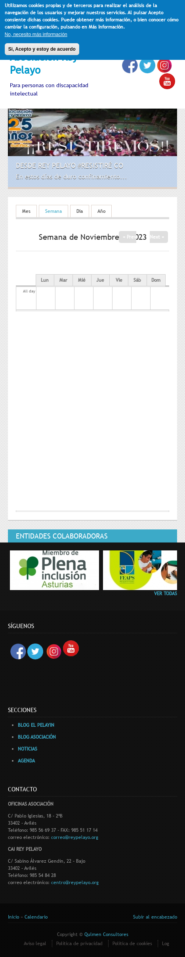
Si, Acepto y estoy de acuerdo (42, 47)
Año (101, 211)
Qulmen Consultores (106, 934)
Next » (157, 237)
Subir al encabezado (155, 917)
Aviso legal (35, 943)
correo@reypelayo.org (74, 837)
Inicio (13, 917)
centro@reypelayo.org (75, 882)
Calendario (36, 917)
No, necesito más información (36, 32)
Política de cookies (132, 943)
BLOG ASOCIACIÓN (37, 737)
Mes (26, 211)
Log (165, 943)
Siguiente (163, 175)
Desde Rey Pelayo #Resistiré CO (69, 165)
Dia (79, 211)
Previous (152, 175)
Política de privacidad (79, 943)
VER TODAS (165, 593)
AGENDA (26, 760)
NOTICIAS (27, 749)
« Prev (129, 237)
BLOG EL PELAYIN (36, 725)
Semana (56, 211)
